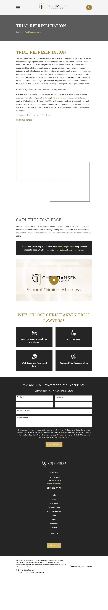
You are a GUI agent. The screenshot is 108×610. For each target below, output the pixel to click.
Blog (54, 440)
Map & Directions (54, 409)
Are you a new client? (24, 336)
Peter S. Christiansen (59, 98)
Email (57, 329)
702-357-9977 (54, 413)
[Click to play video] (54, 205)
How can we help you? (24, 342)
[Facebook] (54, 463)
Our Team (54, 428)
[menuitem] (19, 497)
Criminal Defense (54, 436)
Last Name (59, 322)
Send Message (53, 369)
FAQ (54, 444)
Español (54, 452)
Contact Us (54, 448)
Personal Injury (54, 432)
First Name (20, 322)
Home (54, 424)
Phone (19, 329)
